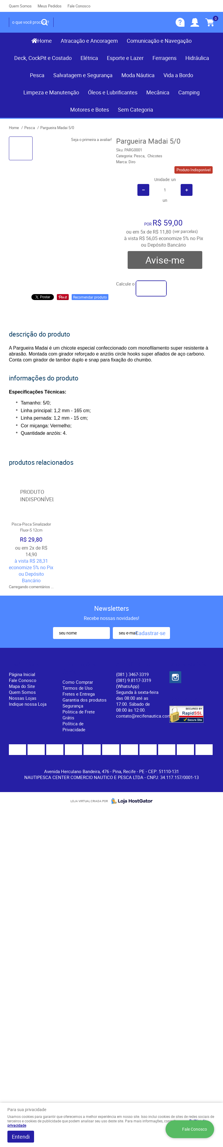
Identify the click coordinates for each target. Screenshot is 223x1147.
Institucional (25, 664)
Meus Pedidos (50, 6)
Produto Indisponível (31, 495)
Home (44, 40)
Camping (189, 92)
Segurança (72, 706)
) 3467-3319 (132, 674)
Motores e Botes (89, 109)
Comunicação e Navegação (159, 40)
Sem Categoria (135, 109)
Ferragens (165, 57)
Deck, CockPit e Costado (43, 57)
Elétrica (89, 57)
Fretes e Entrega (78, 694)
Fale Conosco (79, 6)
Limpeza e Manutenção (51, 92)
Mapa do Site (22, 686)
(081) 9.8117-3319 (133, 683)
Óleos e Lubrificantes (112, 92)
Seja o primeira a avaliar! (91, 139)
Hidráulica (197, 57)
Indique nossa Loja (27, 704)
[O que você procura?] (44, 22)
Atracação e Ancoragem (89, 40)
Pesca (37, 75)
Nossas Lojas (22, 698)
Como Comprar (77, 682)
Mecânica (157, 92)
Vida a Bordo (178, 75)
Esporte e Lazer (125, 57)
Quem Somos (20, 6)
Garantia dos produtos (84, 700)
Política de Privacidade (73, 726)
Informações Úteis (79, 668)
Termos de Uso (77, 688)
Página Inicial (22, 674)
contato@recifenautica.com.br (146, 716)
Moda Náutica (138, 75)
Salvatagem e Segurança (83, 75)
